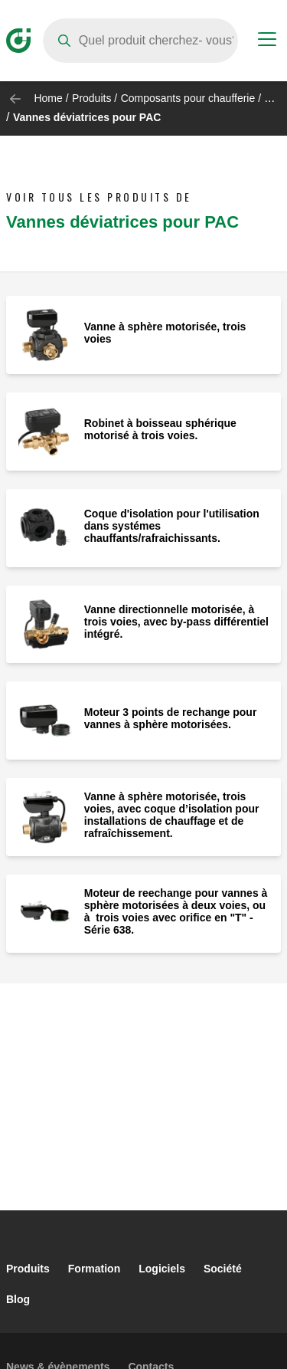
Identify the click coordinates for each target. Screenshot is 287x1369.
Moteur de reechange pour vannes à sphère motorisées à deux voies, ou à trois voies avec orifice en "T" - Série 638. (176, 911)
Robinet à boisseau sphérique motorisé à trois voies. (160, 429)
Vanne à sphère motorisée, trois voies (165, 332)
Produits (91, 98)
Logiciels (162, 1268)
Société (223, 1268)
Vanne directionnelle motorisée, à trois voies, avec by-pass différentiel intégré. (176, 621)
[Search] (140, 40)
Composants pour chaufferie (188, 98)
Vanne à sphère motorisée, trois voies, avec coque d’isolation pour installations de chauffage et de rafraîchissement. (171, 814)
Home (48, 98)
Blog (18, 1299)
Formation (94, 1268)
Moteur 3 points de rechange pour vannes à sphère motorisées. (170, 718)
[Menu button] (267, 41)
